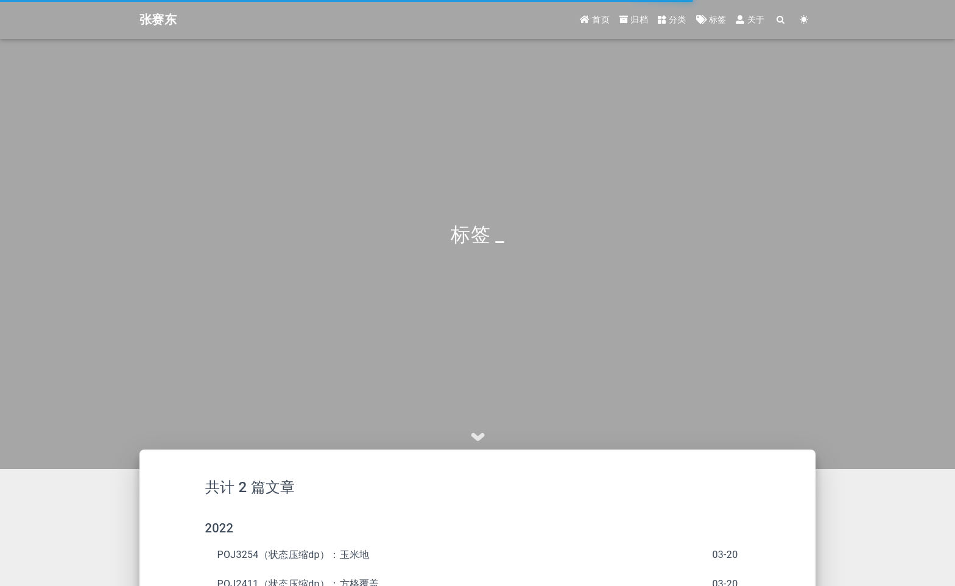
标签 (711, 19)
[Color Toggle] (804, 20)
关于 (750, 19)
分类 (672, 19)
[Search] (780, 20)
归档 (633, 19)
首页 (595, 19)
